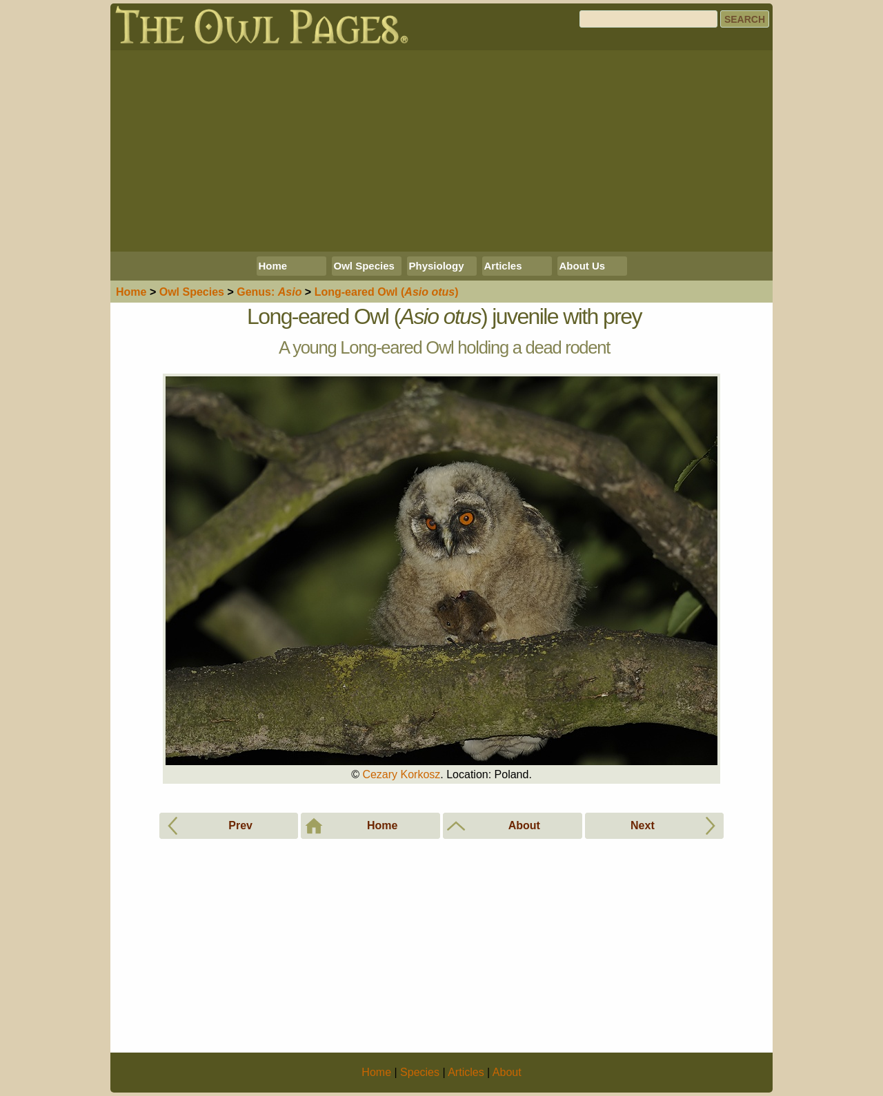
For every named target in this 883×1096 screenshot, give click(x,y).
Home (273, 266)
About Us (582, 266)
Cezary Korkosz (401, 774)
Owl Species (364, 266)
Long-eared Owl (387, 292)
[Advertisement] (441, 150)
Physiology (436, 266)
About (507, 1072)
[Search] (648, 19)
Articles (503, 266)
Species (191, 292)
